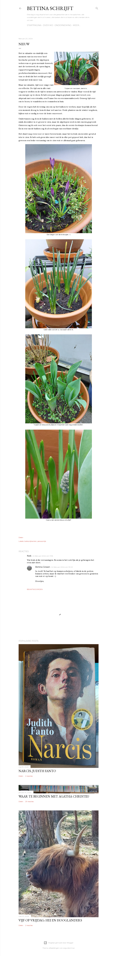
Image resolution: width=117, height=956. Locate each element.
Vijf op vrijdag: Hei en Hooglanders (50, 920)
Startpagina (34, 25)
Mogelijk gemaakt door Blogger (58, 942)
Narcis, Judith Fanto (37, 771)
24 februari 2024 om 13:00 (62, 567)
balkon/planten (30, 541)
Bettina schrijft (50, 8)
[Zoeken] (97, 7)
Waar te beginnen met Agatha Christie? (54, 796)
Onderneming (63, 25)
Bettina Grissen (42, 567)
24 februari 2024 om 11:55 (42, 556)
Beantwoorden (35, 589)
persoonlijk (41, 541)
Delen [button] (21, 537)
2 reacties (29, 776)
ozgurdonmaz (69, 948)
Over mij (48, 25)
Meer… (76, 25)
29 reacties (29, 801)
